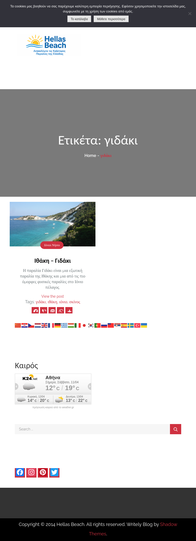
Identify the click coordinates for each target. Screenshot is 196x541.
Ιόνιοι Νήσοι (52, 245)
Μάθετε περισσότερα (111, 19)
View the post (52, 296)
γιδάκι (41, 301)
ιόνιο (63, 301)
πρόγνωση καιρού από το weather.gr (53, 407)
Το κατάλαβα (79, 19)
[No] (189, 13)
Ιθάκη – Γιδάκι (52, 260)
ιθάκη (52, 301)
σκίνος (74, 301)
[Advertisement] (147, 51)
